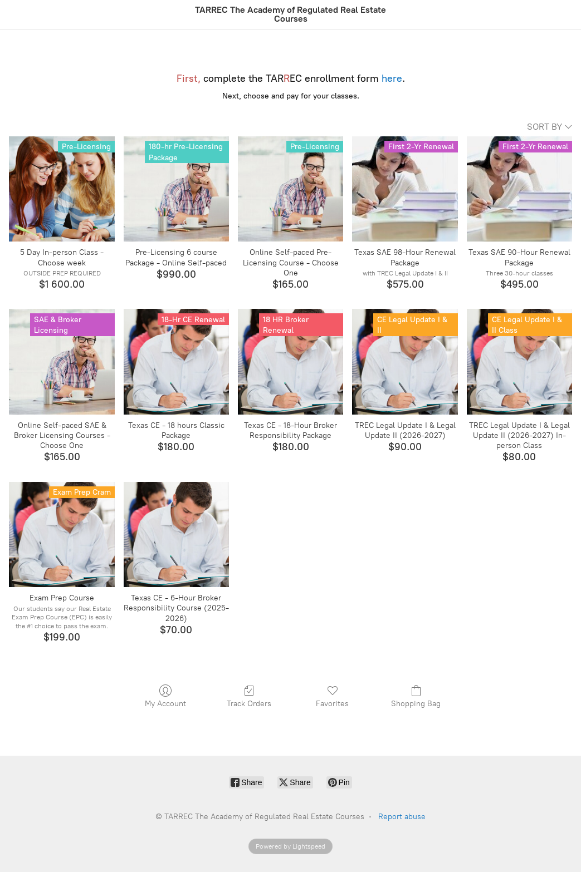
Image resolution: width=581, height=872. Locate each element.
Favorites (332, 696)
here (392, 78)
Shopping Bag (416, 696)
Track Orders (249, 696)
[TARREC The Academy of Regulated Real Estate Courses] (290, 15)
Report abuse (402, 816)
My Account (165, 696)
